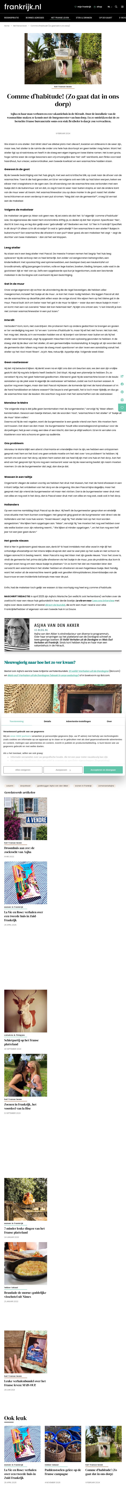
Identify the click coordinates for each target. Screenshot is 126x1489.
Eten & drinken (84, 17)
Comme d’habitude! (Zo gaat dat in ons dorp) (101, 1472)
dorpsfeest (25, 785)
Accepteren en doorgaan (103, 770)
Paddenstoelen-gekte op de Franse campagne (63, 1472)
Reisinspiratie (11, 17)
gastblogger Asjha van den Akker (52, 785)
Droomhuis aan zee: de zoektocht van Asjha (19, 850)
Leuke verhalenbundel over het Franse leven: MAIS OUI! (25, 1383)
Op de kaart (105, 17)
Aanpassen (63, 770)
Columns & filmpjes (14, 1035)
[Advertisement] (25, 956)
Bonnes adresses (35, 17)
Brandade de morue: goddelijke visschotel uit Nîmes (25, 1295)
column (9, 785)
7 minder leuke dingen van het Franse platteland (24, 1231)
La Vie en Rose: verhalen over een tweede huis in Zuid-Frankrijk (23, 916)
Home (6, 26)
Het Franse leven (60, 17)
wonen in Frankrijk (83, 785)
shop (99, 6)
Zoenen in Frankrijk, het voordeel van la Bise (20, 1106)
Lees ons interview (103, 600)
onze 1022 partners (20, 736)
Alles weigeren (22, 770)
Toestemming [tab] (17, 721)
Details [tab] (47, 721)
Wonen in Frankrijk (13, 907)
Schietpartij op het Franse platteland (21, 1042)
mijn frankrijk (84, 6)
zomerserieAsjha (106, 785)
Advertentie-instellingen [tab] (78, 721)
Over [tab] (109, 721)
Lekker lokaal (11, 1287)
